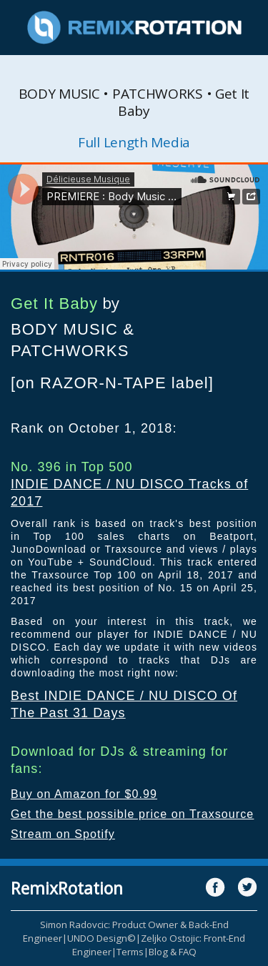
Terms (130, 951)
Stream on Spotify (63, 834)
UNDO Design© (101, 938)
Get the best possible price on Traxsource (132, 814)
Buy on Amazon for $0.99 (84, 794)
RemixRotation (67, 888)
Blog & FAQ (173, 951)
